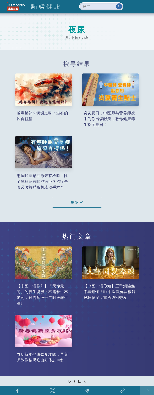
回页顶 (147, 390)
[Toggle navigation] (144, 6)
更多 (77, 202)
